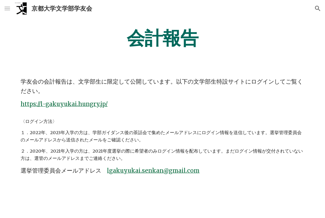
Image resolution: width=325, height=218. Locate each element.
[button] (7, 8)
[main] (162, 37)
